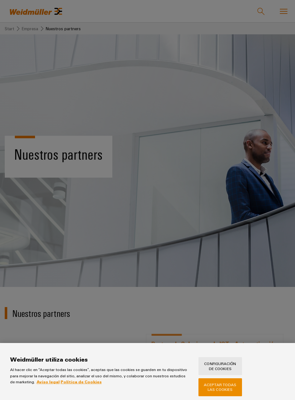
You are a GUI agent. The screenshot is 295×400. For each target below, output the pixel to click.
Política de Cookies (81, 386)
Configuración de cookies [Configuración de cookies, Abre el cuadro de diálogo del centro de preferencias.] (220, 370)
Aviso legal (48, 386)
